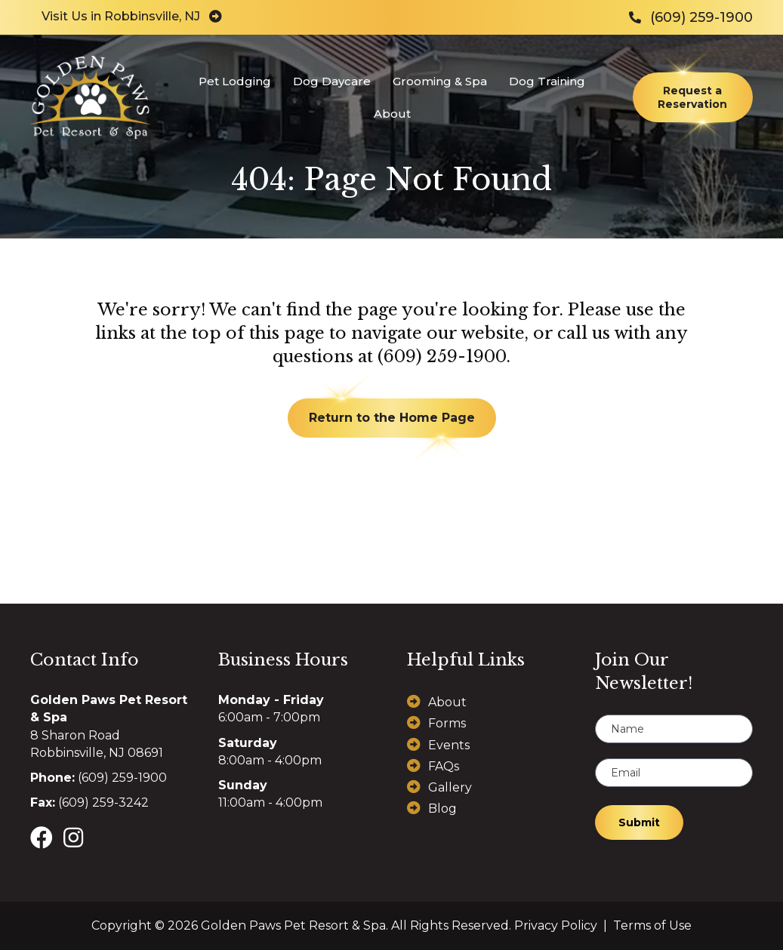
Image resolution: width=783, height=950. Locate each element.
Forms (447, 723)
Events (449, 745)
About (391, 113)
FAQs (443, 766)
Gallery (450, 787)
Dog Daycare (331, 81)
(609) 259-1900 (442, 356)
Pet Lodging (234, 81)
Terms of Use (652, 925)
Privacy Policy (555, 925)
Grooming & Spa (439, 81)
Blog (442, 808)
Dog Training (546, 81)
